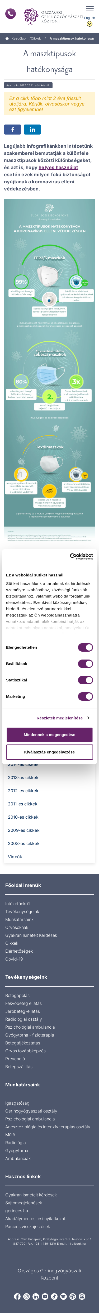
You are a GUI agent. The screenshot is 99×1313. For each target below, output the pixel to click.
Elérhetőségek (19, 951)
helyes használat (58, 167)
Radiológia (15, 1142)
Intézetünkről (17, 903)
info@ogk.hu (77, 1243)
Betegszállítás (18, 1066)
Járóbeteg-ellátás (22, 1011)
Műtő (10, 1134)
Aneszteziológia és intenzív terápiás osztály (47, 1126)
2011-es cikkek (22, 803)
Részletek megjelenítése (60, 718)
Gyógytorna (16, 1150)
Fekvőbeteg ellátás (23, 1003)
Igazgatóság (17, 1103)
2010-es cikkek (23, 817)
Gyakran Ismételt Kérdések (31, 935)
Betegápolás (17, 995)
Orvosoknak (16, 927)
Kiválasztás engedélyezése (49, 752)
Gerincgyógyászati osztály (31, 1111)
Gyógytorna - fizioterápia (29, 1035)
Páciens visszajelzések (27, 1226)
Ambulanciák (18, 1158)
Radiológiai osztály (23, 1019)
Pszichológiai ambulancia (30, 1027)
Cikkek (36, 38)
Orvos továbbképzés (25, 1050)
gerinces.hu (16, 1210)
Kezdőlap (15, 38)
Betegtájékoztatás (22, 1042)
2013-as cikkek (23, 777)
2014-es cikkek (23, 764)
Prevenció (15, 1058)
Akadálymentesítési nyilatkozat (35, 1218)
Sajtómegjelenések (23, 1202)
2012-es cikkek (23, 790)
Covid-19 (14, 959)
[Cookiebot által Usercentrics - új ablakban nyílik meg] (70, 556)
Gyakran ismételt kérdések (31, 1194)
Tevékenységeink (22, 911)
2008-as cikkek (24, 843)
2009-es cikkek (24, 830)
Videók (15, 856)
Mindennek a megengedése (49, 734)
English (89, 18)
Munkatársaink (19, 919)
